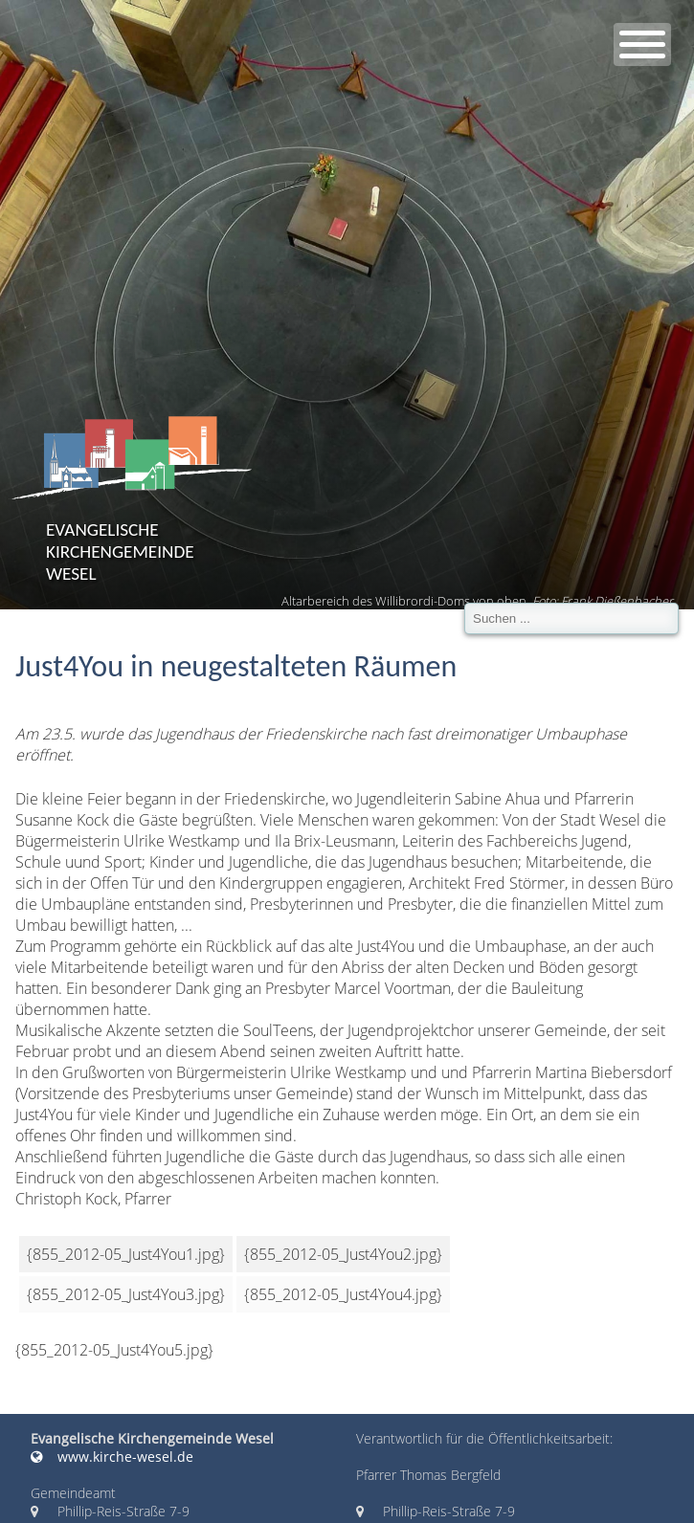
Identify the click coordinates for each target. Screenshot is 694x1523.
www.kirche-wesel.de (112, 1456)
